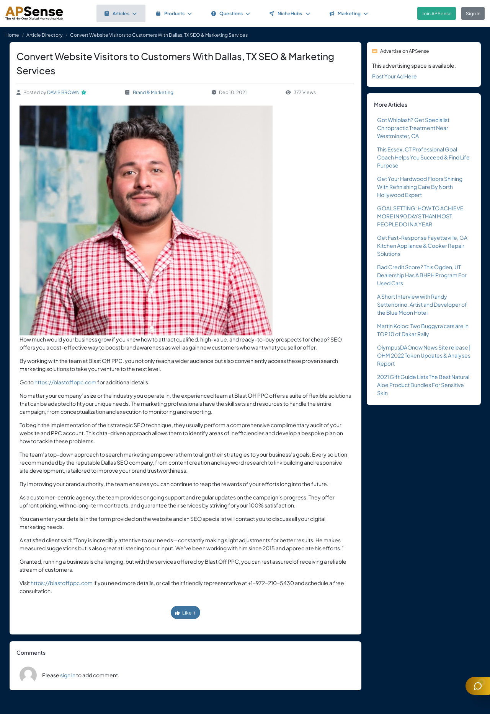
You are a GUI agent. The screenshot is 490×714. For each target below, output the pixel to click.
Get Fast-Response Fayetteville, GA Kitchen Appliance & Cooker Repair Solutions (422, 245)
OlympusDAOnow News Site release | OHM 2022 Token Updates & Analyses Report (423, 355)
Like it (185, 613)
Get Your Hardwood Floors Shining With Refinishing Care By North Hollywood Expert (419, 186)
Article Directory (44, 35)
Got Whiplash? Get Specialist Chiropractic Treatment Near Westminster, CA (413, 127)
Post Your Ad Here (394, 76)
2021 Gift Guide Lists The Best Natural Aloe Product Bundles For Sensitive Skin (423, 384)
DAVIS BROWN (63, 92)
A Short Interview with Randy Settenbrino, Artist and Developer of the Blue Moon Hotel (422, 304)
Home (12, 35)
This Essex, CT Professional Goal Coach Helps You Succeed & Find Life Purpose (423, 157)
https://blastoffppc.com (65, 382)
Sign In (473, 13)
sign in (67, 675)
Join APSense (437, 13)
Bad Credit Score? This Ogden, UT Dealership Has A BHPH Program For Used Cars (422, 274)
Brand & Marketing (153, 92)
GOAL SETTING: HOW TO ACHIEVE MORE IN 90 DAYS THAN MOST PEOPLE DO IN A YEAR (420, 216)
